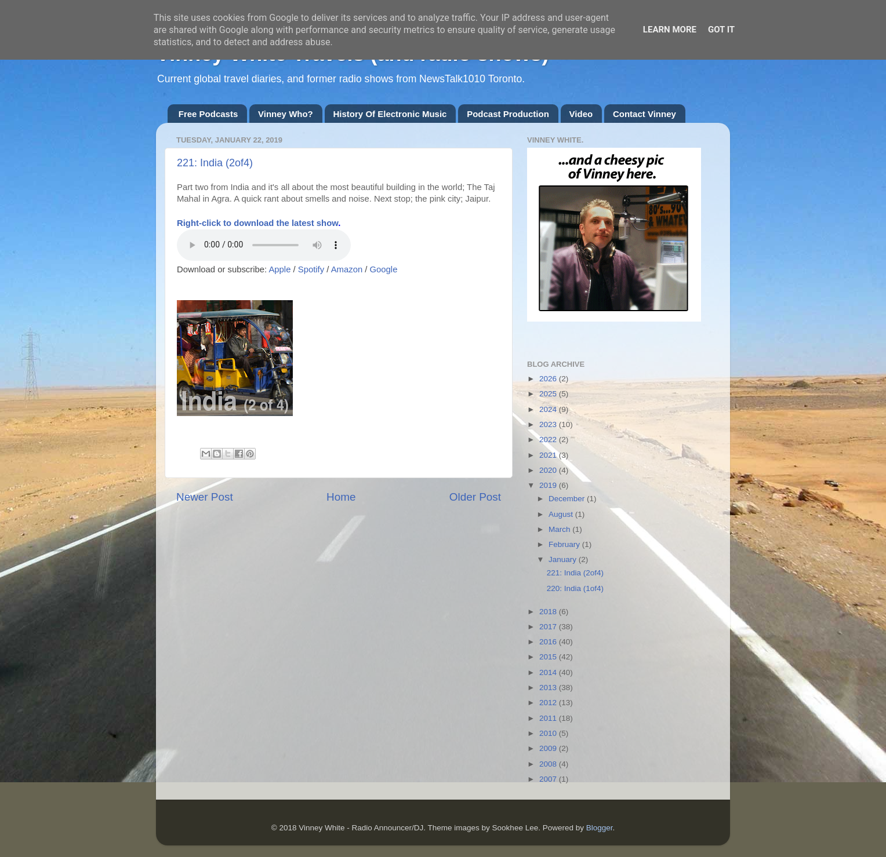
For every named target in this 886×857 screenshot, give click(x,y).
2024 (549, 409)
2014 (549, 672)
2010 (549, 733)
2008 (549, 764)
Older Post (475, 497)
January (564, 559)
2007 (549, 779)
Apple (279, 269)
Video (581, 114)
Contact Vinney (644, 114)
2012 (549, 702)
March (560, 529)
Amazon (346, 269)
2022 (549, 439)
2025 (549, 393)
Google (384, 269)
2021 (549, 455)
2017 (549, 626)
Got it (721, 29)
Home (340, 497)
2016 (549, 641)
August (562, 514)
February (565, 544)
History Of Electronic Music (390, 114)
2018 (549, 611)
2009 (549, 748)
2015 (549, 656)
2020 (549, 470)
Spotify (311, 269)
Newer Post (204, 497)
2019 (549, 485)
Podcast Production (508, 114)
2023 (549, 424)
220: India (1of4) (575, 588)
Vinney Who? (285, 114)
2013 (549, 687)
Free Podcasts (208, 114)
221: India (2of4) (215, 163)
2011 (549, 718)
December (568, 498)
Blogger (599, 827)
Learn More (669, 29)
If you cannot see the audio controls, (264, 245)
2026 (549, 378)
